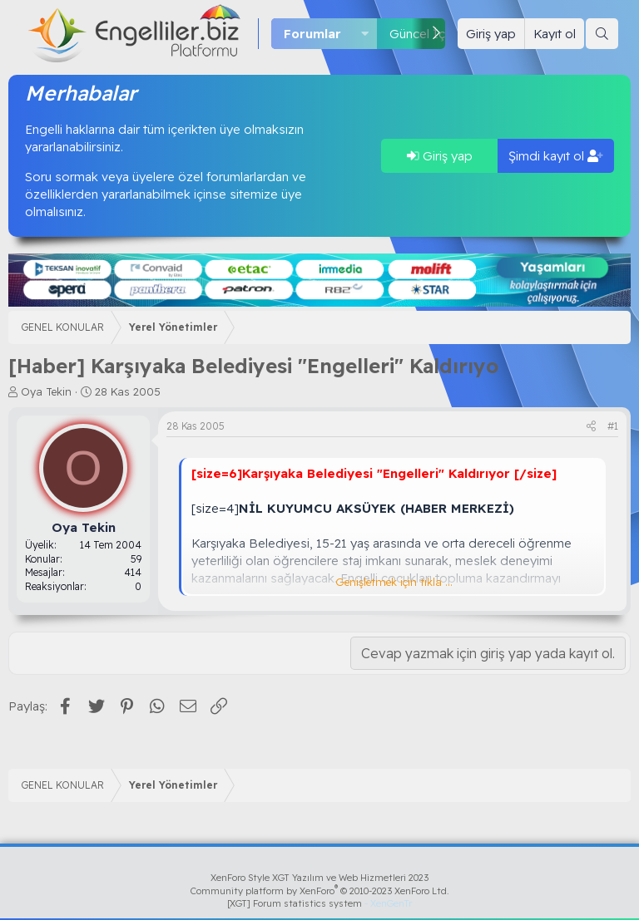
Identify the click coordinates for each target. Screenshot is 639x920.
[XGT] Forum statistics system (319, 903)
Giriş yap (440, 156)
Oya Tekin (46, 391)
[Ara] (602, 33)
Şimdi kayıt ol (555, 156)
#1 (612, 426)
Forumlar (312, 34)
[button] (365, 33)
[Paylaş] (591, 426)
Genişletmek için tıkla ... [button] (394, 581)
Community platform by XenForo (320, 891)
